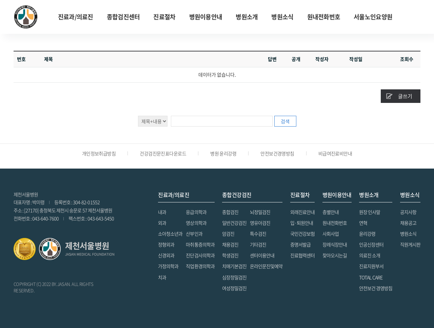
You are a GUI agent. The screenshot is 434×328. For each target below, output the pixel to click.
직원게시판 (410, 244)
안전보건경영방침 (277, 153)
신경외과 (166, 255)
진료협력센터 (302, 255)
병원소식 (408, 233)
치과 (162, 277)
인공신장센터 (371, 244)
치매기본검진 (234, 266)
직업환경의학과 (200, 266)
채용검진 (230, 244)
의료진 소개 (369, 255)
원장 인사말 (369, 212)
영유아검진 (260, 222)
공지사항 (408, 212)
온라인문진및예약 (266, 266)
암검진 (228, 233)
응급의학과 (196, 212)
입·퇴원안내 (301, 222)
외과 (162, 222)
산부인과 (194, 233)
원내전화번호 (323, 16)
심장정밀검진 (234, 277)
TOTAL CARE (370, 277)
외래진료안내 (302, 212)
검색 (285, 121)
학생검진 (230, 255)
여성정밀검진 (234, 288)
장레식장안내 (334, 244)
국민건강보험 (302, 233)
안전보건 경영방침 (375, 288)
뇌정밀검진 (260, 212)
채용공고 (408, 222)
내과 (162, 212)
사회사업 (330, 233)
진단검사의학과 (200, 255)
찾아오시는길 (334, 255)
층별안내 (330, 212)
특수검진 (258, 233)
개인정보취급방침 (99, 153)
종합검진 (230, 212)
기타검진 (258, 244)
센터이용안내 (262, 255)
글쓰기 (405, 96)
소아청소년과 (170, 233)
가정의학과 (168, 266)
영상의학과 (196, 222)
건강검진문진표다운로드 (163, 153)
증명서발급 (300, 244)
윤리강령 (367, 233)
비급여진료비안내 (335, 153)
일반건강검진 (234, 222)
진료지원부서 (371, 266)
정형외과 (166, 244)
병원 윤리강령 (223, 153)
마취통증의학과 (200, 244)
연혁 (363, 222)
